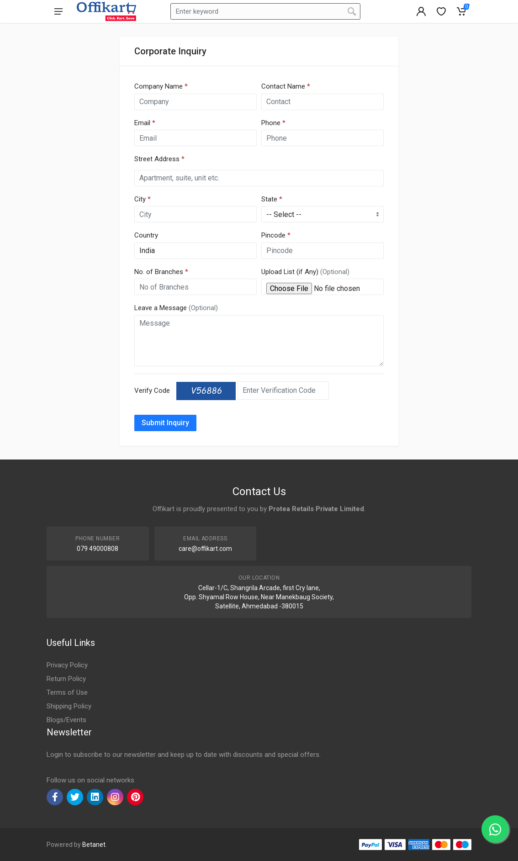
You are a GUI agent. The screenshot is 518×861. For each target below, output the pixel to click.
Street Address (159, 159)
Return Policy (66, 679)
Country (146, 235)
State (271, 199)
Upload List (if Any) (305, 272)
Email (144, 123)
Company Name (161, 86)
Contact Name (285, 86)
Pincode (276, 235)
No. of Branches (161, 272)
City (142, 199)
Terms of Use (67, 692)
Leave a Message (176, 308)
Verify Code (152, 390)
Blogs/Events (66, 720)
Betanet (94, 844)
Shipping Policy (69, 706)
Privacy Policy (67, 665)
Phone (273, 123)
